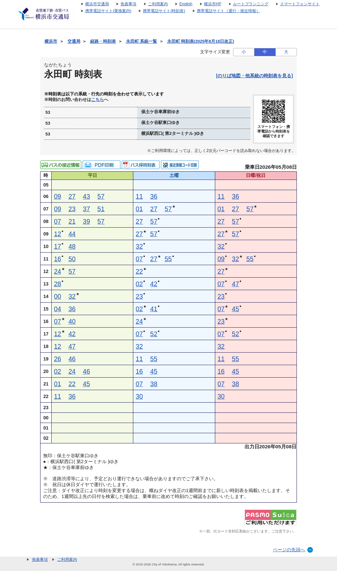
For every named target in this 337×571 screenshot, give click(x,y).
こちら (97, 99)
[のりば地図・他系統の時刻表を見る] (254, 75)
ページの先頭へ (289, 549)
